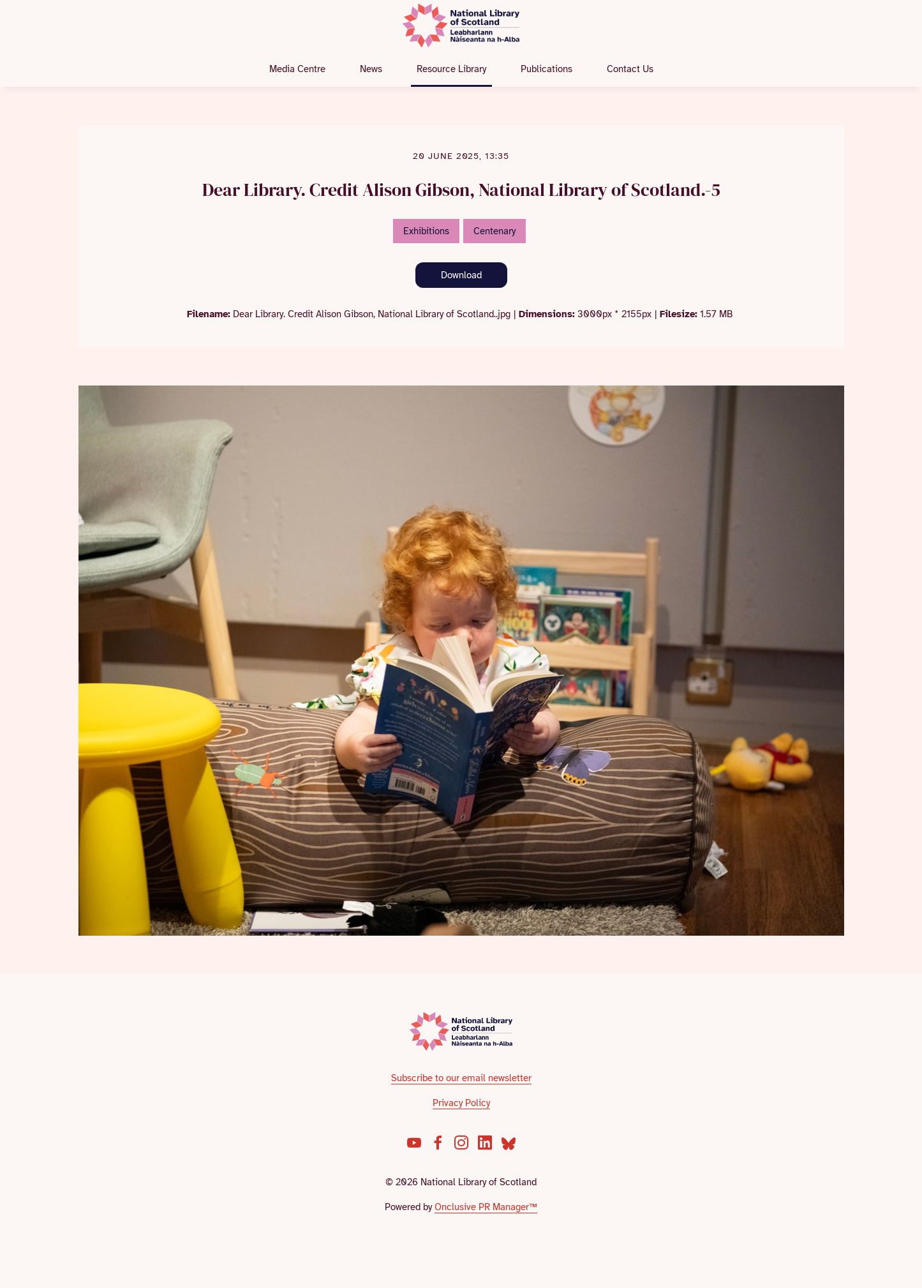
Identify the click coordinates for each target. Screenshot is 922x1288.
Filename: (208, 314)
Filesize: (678, 314)
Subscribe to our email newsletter (461, 1078)
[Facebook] (438, 1142)
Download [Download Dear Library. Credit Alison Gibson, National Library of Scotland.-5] (461, 275)
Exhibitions (426, 231)
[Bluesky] (509, 1142)
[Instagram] (461, 1142)
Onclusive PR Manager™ (486, 1207)
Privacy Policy (461, 1103)
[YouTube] (414, 1142)
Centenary (494, 231)
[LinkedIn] (485, 1142)
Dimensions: (547, 314)
